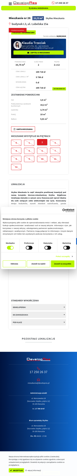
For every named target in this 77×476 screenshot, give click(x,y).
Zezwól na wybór (39, 264)
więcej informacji (33, 470)
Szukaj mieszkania (38, 8)
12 (16, 166)
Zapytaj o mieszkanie (38, 52)
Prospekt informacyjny (23, 32)
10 (42, 158)
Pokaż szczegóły (63, 256)
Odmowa (14, 264)
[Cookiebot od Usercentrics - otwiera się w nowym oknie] (64, 210)
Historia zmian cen (59, 89)
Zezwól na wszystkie (62, 264)
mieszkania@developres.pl (38, 383)
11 (55, 158)
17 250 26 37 (38, 372)
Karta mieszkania (23, 129)
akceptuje (16, 470)
